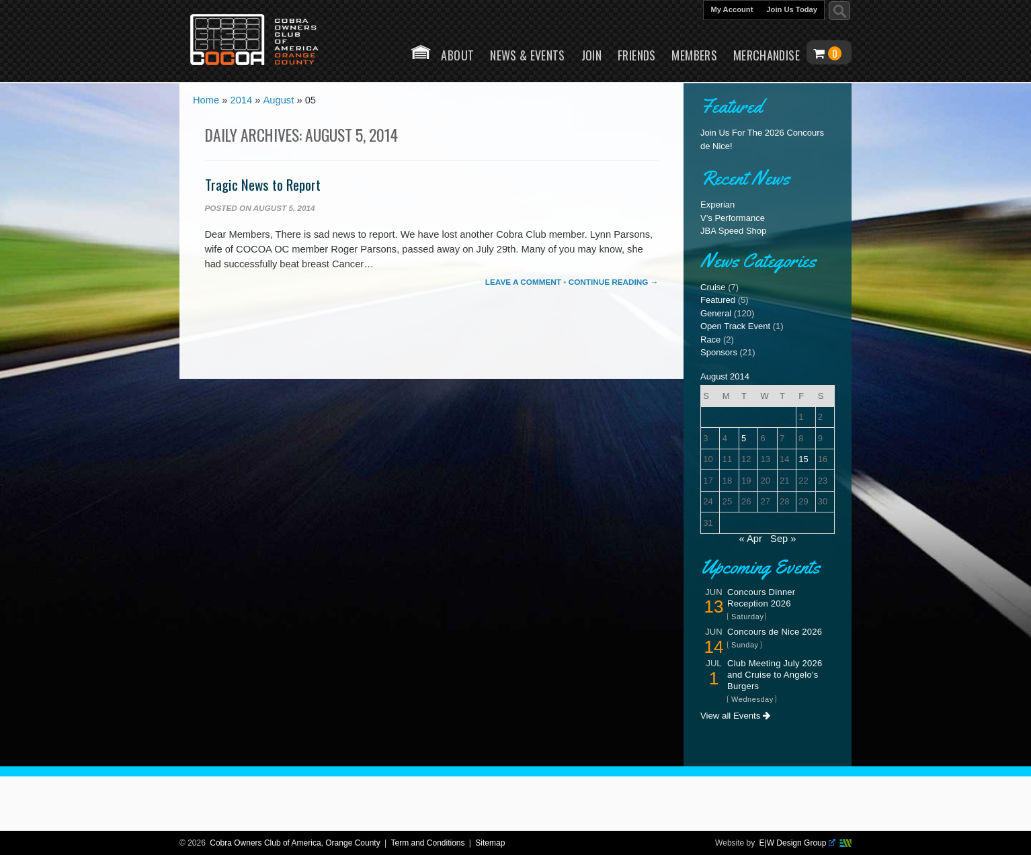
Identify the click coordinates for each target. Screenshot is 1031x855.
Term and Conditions (427, 843)
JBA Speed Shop (733, 231)
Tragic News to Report (263, 184)
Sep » (783, 538)
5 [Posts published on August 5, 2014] (743, 438)
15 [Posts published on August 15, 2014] (803, 459)
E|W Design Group (797, 843)
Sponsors (718, 352)
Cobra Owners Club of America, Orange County (295, 843)
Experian (717, 204)
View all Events (735, 716)
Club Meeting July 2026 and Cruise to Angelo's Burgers (775, 674)
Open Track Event (735, 326)
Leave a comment (523, 281)
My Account (731, 9)
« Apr (750, 538)
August (278, 101)
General (715, 313)
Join (591, 55)
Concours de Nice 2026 (774, 632)
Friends (637, 55)
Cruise (713, 287)
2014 (242, 101)
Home (420, 52)
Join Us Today (791, 9)
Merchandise (766, 55)
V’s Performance (732, 218)
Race (710, 339)
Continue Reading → (614, 281)
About (457, 55)
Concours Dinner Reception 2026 (761, 598)
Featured (717, 300)
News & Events (527, 55)
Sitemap (490, 843)
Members (694, 55)
